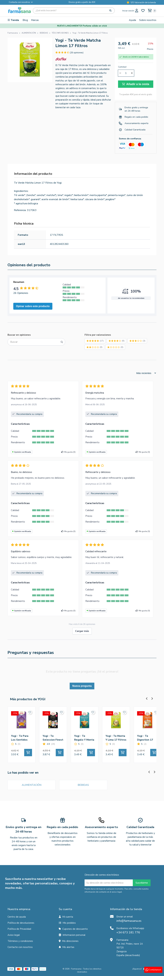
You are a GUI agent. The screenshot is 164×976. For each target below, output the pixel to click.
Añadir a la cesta (135, 84)
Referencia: (20, 210)
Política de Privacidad (19, 929)
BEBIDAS (83, 785)
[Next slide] (152, 698)
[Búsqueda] (74, 11)
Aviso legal (14, 935)
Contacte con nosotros (20, 947)
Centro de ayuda (17, 916)
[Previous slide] (147, 698)
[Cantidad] (126, 73)
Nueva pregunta (82, 686)
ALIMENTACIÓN (31, 785)
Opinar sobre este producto (33, 306)
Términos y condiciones (20, 941)
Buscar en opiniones (19, 334)
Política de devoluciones (21, 922)
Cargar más (82, 631)
